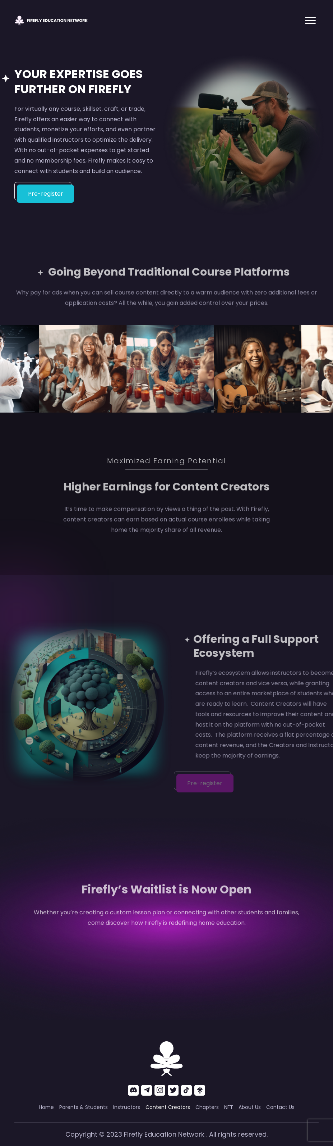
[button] (310, 20)
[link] (46, 1107)
